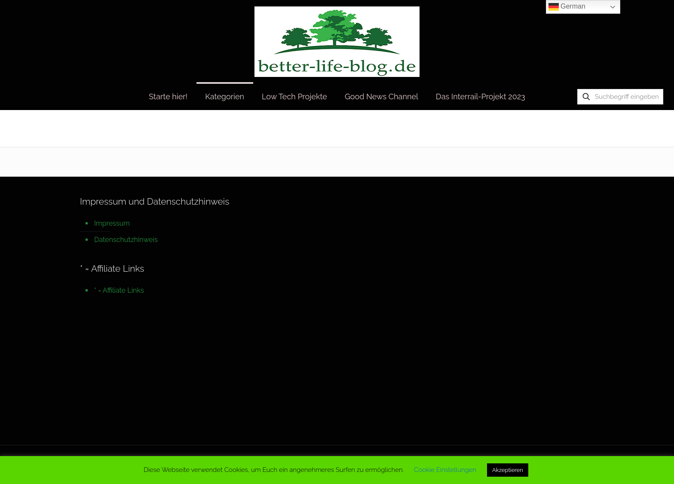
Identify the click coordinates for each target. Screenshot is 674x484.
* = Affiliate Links (119, 290)
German (566, 7)
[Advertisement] (337, 374)
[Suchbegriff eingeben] (620, 96)
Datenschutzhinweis (126, 240)
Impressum (112, 223)
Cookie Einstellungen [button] (445, 470)
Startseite (530, 128)
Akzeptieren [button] (507, 470)
